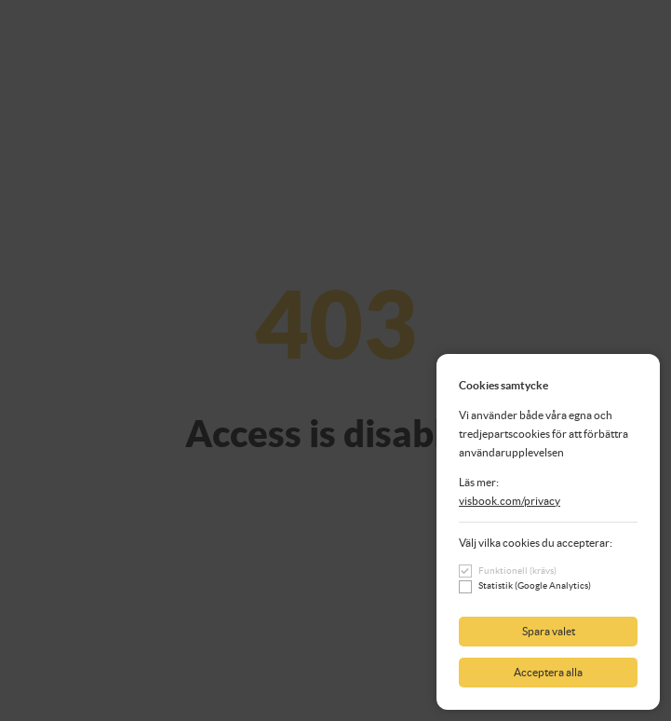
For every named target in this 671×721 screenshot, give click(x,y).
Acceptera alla (548, 672)
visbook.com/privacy (509, 501)
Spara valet (548, 631)
